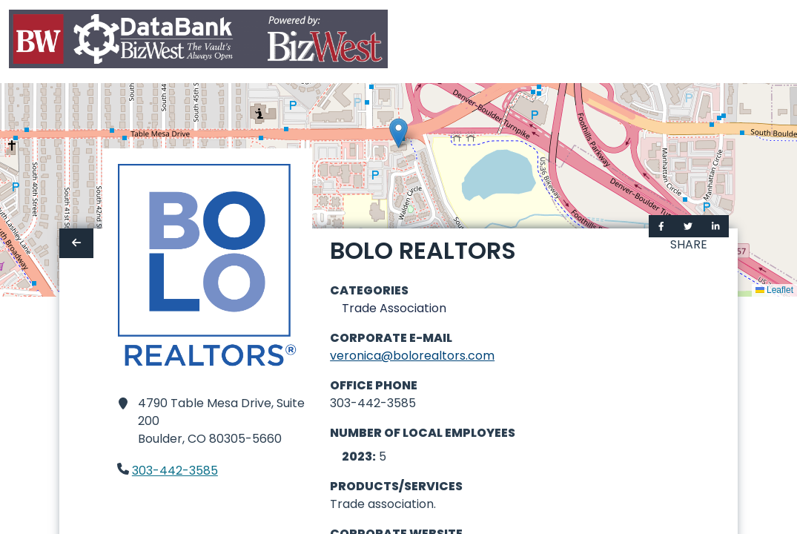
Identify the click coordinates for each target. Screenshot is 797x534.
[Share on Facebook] (661, 226)
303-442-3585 (175, 470)
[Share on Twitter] (688, 226)
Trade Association (394, 308)
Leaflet (774, 290)
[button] (398, 133)
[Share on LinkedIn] (716, 226)
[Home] (198, 42)
